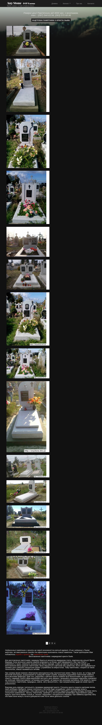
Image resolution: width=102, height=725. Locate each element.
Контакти (90, 3)
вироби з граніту (23, 654)
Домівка (55, 3)
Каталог (66, 3)
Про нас (79, 3)
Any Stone (14, 2)
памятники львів (41, 654)
